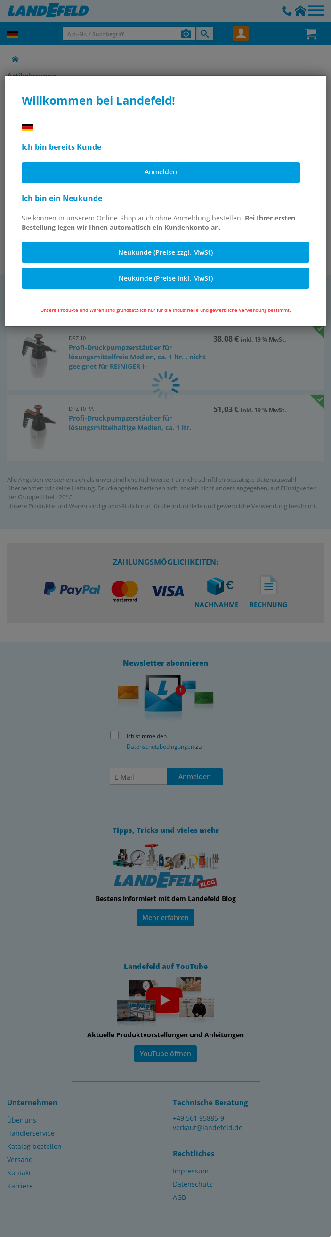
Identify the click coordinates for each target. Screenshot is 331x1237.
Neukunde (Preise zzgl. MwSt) (165, 252)
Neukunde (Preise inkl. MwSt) (166, 278)
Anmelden (161, 171)
